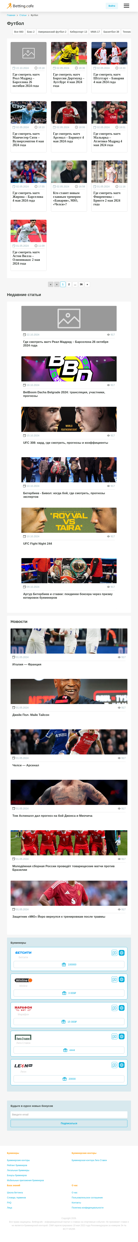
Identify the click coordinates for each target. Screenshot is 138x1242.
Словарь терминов (16, 1197)
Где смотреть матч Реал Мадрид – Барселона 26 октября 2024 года (26, 80)
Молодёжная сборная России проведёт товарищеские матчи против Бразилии (63, 868)
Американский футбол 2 (52, 31)
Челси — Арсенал (25, 765)
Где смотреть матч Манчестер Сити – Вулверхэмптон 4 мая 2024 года (28, 139)
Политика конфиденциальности (88, 1207)
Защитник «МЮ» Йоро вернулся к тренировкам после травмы (58, 916)
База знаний (13, 1185)
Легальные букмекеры (18, 1170)
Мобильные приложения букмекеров (25, 1180)
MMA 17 (95, 31)
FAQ (9, 1202)
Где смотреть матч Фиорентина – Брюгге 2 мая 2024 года (106, 198)
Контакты (76, 1202)
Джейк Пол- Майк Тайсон (30, 715)
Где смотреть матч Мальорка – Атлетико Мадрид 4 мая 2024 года (107, 139)
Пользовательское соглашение (87, 1197)
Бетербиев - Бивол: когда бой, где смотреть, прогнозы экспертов (64, 494)
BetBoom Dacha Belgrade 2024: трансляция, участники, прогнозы (64, 394)
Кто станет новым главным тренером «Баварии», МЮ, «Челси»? (67, 198)
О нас (75, 1185)
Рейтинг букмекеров (17, 1165)
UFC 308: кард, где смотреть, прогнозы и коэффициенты (65, 442)
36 (81, 284)
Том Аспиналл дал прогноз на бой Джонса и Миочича (52, 815)
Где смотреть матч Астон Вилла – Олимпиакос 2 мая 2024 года (26, 257)
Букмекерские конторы (18, 1160)
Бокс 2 (30, 31)
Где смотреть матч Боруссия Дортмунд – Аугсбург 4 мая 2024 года (68, 80)
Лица (9, 1207)
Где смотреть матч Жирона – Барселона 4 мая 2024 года (28, 196)
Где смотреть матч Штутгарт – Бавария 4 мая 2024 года (108, 78)
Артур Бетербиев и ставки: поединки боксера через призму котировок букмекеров (68, 595)
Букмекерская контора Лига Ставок (89, 1160)
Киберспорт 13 (78, 31)
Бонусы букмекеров (17, 1175)
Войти (112, 6)
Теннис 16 (128, 31)
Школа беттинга (15, 1192)
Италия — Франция (26, 664)
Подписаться (69, 1123)
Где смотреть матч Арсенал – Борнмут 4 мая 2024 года (68, 137)
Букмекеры (13, 1153)
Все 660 (18, 31)
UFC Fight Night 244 (37, 543)
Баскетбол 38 (111, 31)
